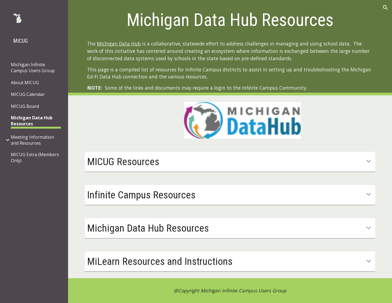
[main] (230, 18)
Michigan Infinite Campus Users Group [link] (33, 68)
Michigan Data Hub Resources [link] (32, 121)
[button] (385, 7)
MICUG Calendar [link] (28, 94)
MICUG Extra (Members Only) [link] (35, 157)
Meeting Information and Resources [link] (32, 140)
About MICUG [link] (25, 83)
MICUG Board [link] (25, 106)
